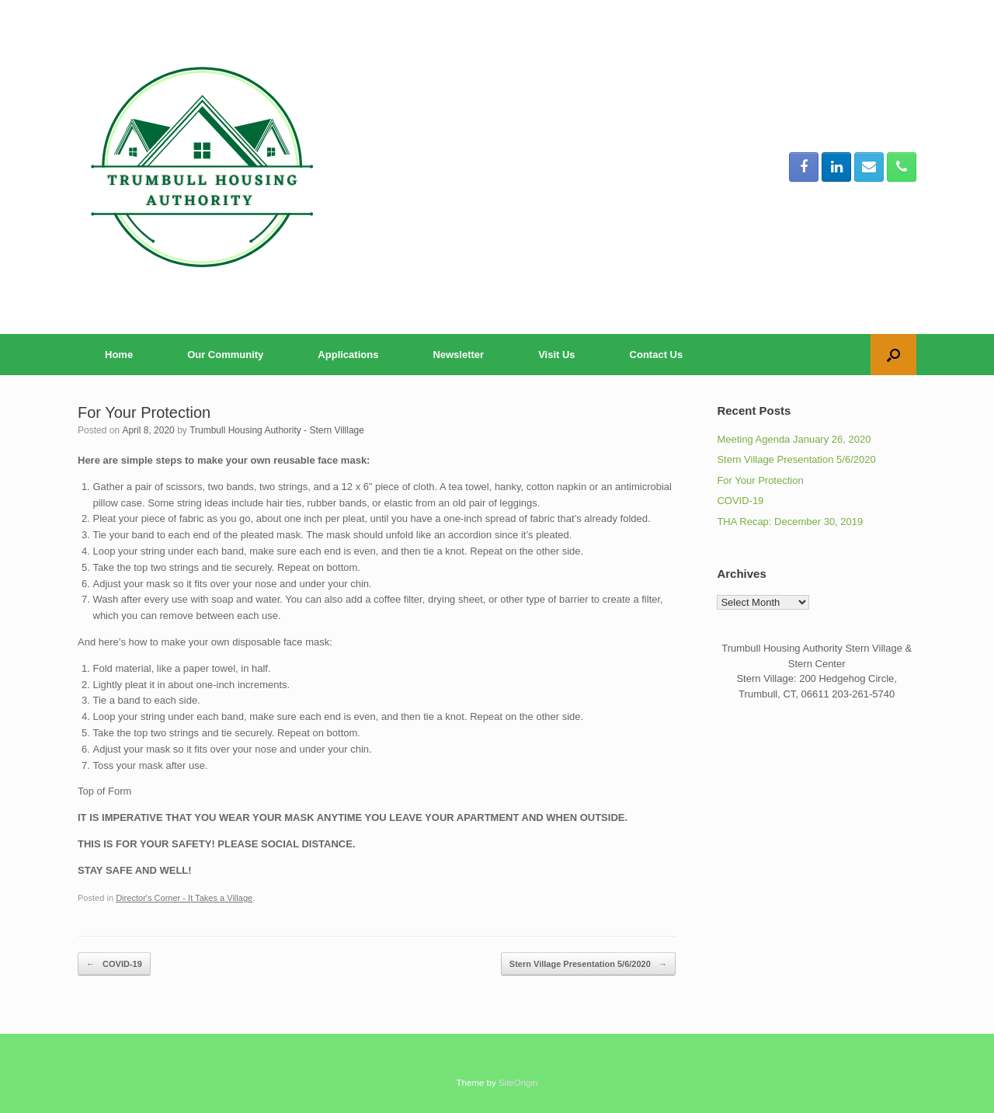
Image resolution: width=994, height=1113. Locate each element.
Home (119, 354)
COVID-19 (114, 964)
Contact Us (656, 354)
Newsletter (458, 354)
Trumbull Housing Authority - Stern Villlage (276, 430)
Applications (348, 354)
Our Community (225, 354)
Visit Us (556, 354)
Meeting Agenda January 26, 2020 (794, 439)
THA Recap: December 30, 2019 (790, 521)
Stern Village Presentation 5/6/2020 (588, 964)
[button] (893, 354)
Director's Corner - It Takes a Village (184, 898)
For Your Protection (760, 480)
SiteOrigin (518, 1082)
